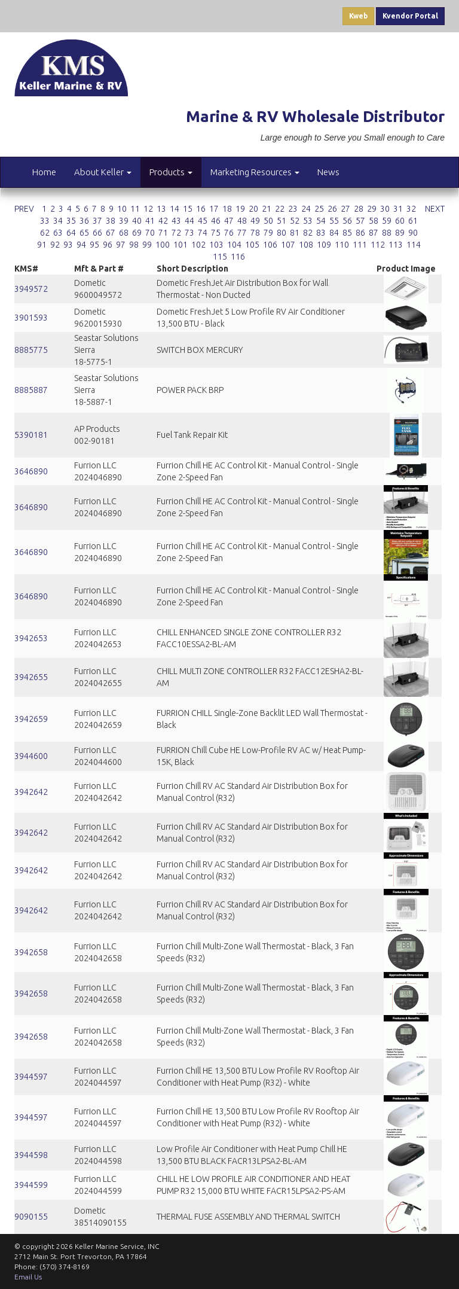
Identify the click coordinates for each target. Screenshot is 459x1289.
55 (334, 221)
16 (201, 209)
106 (270, 244)
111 (360, 244)
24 (306, 209)
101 (180, 244)
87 (373, 232)
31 (398, 209)
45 (202, 221)
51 (281, 221)
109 (324, 244)
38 (110, 221)
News (328, 172)
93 (68, 244)
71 (163, 232)
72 (176, 232)
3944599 (31, 1185)
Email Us (28, 1277)
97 (121, 244)
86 (360, 232)
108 (306, 244)
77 (242, 232)
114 (413, 244)
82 (308, 232)
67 (110, 232)
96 (107, 244)
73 (189, 232)
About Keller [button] (102, 172)
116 (238, 256)
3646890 (31, 471)
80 (281, 232)
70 (150, 232)
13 (161, 209)
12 (148, 209)
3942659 (31, 719)
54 (321, 221)
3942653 (31, 638)
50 (268, 221)
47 (229, 221)
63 (58, 232)
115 (220, 256)
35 (71, 221)
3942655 (31, 677)
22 (279, 209)
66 (97, 232)
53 (308, 221)
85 (347, 232)
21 (266, 209)
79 (268, 232)
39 (123, 221)
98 (134, 244)
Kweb (358, 16)
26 (332, 209)
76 (229, 232)
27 (345, 209)
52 (294, 221)
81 (294, 232)
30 (385, 209)
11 (135, 209)
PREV (24, 209)
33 (45, 221)
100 (162, 244)
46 (216, 221)
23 (293, 209)
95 (94, 244)
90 (413, 232)
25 (319, 209)
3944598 (31, 1155)
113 (395, 244)
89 (400, 232)
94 (81, 244)
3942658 (31, 952)
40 (137, 221)
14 (174, 209)
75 (216, 232)
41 (150, 221)
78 (255, 232)
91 (42, 244)
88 (386, 232)
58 (373, 221)
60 (400, 221)
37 (97, 221)
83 (321, 232)
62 (45, 232)
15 (187, 209)
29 (372, 209)
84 (334, 232)
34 (58, 221)
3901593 (31, 317)
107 (288, 244)
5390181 (31, 435)
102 (198, 244)
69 (137, 232)
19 (240, 209)
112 (378, 244)
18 (227, 209)
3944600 (31, 756)
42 (163, 221)
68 (123, 232)
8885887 (31, 390)
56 (347, 221)
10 (122, 209)
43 (176, 221)
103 (216, 244)
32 (411, 209)
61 (413, 221)
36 (84, 221)
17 (214, 209)
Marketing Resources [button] (254, 172)
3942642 (31, 792)
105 (252, 244)
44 (189, 221)
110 (342, 244)
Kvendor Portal (410, 16)
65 (84, 232)
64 (71, 232)
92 (55, 244)
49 (255, 221)
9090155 (31, 1216)
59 (386, 221)
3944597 (31, 1076)
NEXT (435, 209)
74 (202, 232)
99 (147, 244)
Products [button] (170, 172)
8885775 (31, 350)
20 (253, 209)
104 (234, 244)
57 (360, 221)
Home (44, 172)
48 (242, 221)
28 (358, 209)
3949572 (31, 289)
